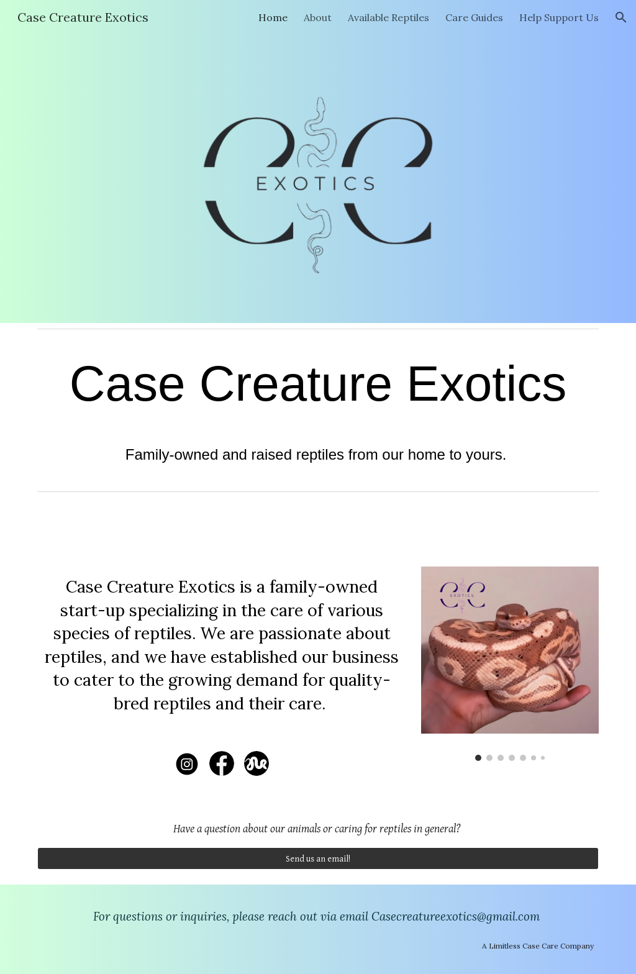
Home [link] (273, 17)
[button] (621, 17)
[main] (318, 410)
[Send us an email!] (318, 858)
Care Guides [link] (474, 17)
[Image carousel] (510, 664)
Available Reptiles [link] (388, 17)
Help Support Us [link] (559, 17)
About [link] (318, 17)
